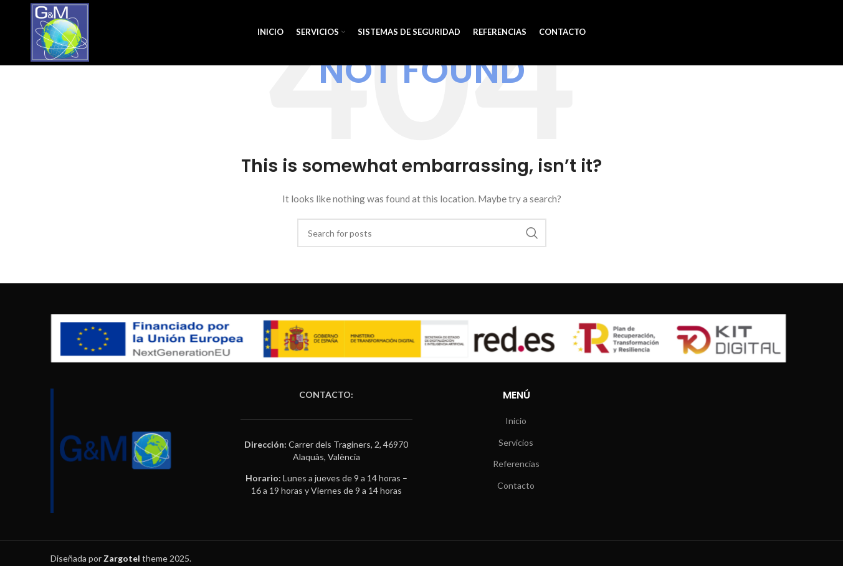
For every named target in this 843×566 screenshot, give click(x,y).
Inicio (515, 420)
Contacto (516, 485)
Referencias (516, 463)
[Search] (421, 233)
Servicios (515, 442)
